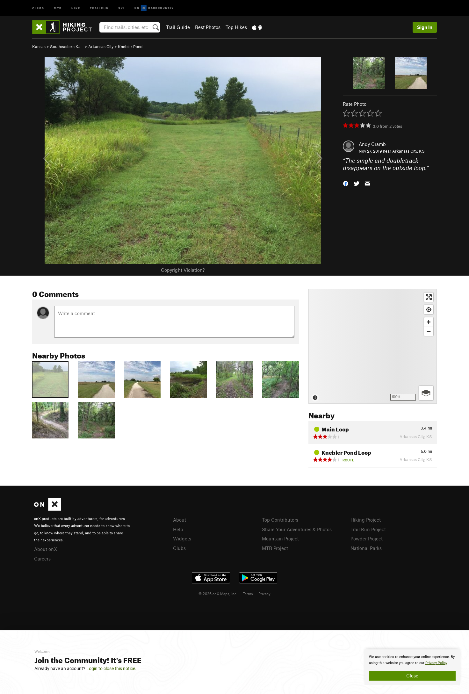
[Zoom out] (428, 331)
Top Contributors (280, 520)
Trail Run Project (368, 529)
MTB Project (275, 548)
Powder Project (366, 538)
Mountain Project (280, 538)
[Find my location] (428, 309)
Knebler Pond (130, 46)
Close (412, 675)
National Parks (366, 548)
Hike (75, 8)
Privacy (264, 593)
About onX (45, 549)
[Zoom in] (428, 322)
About (179, 520)
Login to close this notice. (111, 668)
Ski (121, 8)
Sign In (424, 27)
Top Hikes (236, 27)
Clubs (179, 548)
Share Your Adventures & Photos (297, 529)
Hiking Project (365, 520)
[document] (412, 667)
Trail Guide (178, 27)
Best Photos (207, 27)
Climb (38, 8)
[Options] (426, 393)
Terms (248, 593)
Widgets (182, 538)
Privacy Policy (436, 663)
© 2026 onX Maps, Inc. (217, 593)
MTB (58, 8)
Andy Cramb (372, 144)
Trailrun (99, 8)
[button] (346, 182)
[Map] (373, 346)
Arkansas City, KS (408, 151)
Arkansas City (100, 46)
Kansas (39, 46)
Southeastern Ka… (67, 46)
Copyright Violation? (183, 270)
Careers (42, 558)
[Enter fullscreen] (428, 297)
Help (178, 529)
